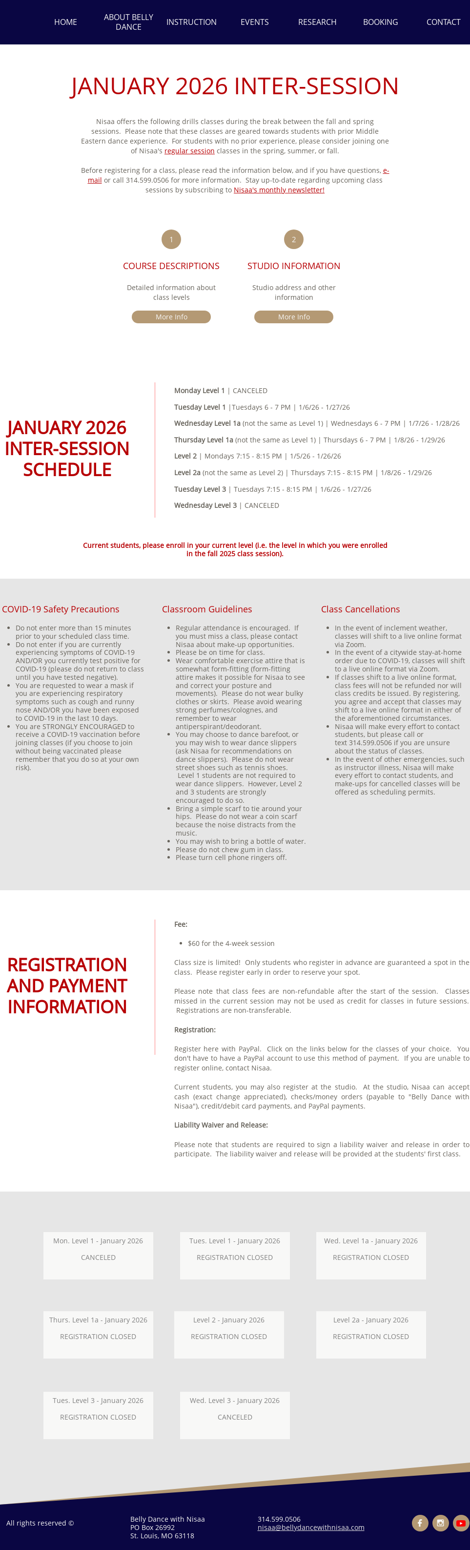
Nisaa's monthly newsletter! (279, 189)
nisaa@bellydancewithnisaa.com (311, 1527)
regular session (189, 150)
